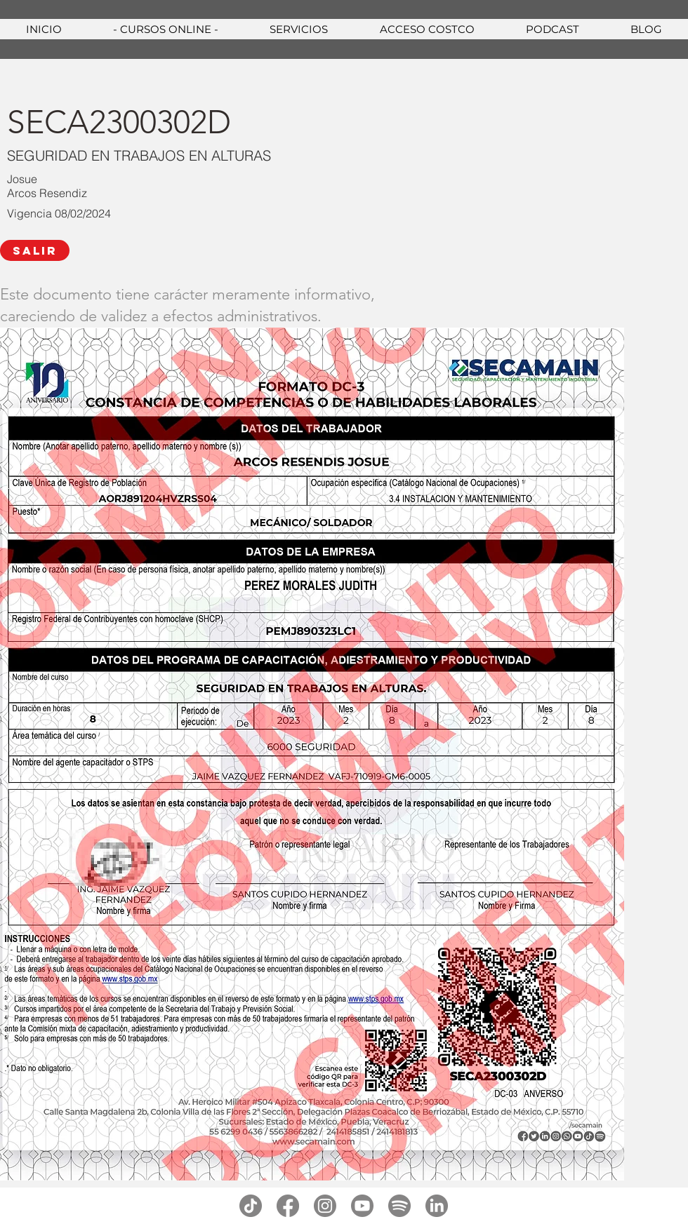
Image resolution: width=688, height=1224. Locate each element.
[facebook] (288, 1206)
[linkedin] (436, 1206)
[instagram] (325, 1206)
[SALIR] (35, 250)
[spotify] (399, 1206)
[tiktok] (250, 1206)
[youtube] (362, 1206)
